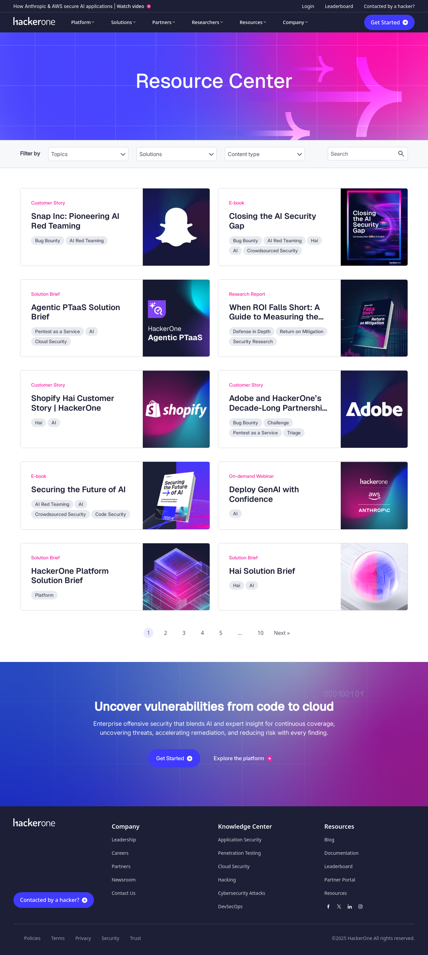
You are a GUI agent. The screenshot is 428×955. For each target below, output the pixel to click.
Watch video (130, 6)
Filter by (30, 153)
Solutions (121, 22)
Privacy (83, 938)
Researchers (205, 22)
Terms (58, 938)
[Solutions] (176, 154)
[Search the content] (362, 153)
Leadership (124, 839)
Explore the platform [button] (243, 758)
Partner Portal (339, 879)
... (240, 633)
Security (110, 938)
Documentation (341, 853)
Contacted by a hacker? (389, 6)
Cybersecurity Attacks (241, 893)
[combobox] (88, 150)
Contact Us (123, 893)
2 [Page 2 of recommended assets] (165, 633)
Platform (81, 22)
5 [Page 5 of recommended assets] (220, 633)
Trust (135, 938)
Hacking (227, 879)
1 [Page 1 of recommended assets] (148, 633)
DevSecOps (230, 906)
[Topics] (88, 154)
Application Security (239, 839)
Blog (329, 839)
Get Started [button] (174, 758)
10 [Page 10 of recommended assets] (260, 633)
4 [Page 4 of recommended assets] (202, 633)
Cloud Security (233, 866)
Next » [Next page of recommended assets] (282, 633)
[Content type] (265, 154)
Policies (32, 938)
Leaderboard (339, 6)
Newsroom (124, 879)
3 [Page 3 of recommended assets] (184, 633)
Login (308, 6)
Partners (162, 22)
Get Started (385, 22)
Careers (120, 853)
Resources (251, 22)
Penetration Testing (239, 853)
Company (293, 22)
